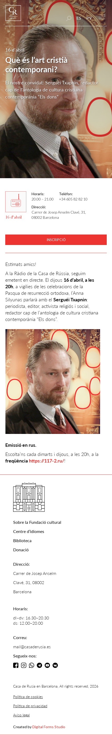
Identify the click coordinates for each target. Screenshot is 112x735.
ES (79, 17)
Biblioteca (22, 540)
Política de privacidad (30, 706)
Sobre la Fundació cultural (37, 522)
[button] (102, 16)
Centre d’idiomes (28, 531)
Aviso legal (21, 715)
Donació (21, 549)
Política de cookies (28, 696)
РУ (89, 17)
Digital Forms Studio (48, 727)
